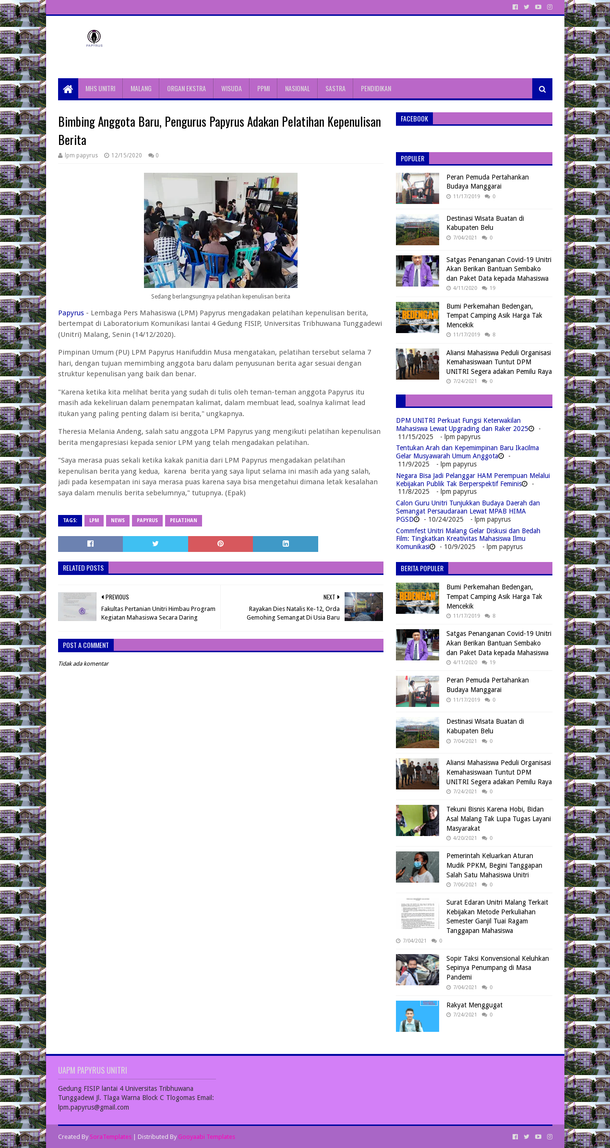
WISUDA (231, 88)
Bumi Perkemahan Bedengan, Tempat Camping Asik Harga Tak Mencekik (494, 315)
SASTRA (335, 88)
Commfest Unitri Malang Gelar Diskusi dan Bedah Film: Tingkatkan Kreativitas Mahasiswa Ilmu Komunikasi (468, 539)
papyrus (147, 520)
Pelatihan (183, 520)
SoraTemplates (111, 1136)
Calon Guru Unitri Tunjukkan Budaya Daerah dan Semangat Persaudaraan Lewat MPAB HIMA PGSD (468, 511)
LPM (94, 520)
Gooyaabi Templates (206, 1136)
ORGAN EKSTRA (186, 88)
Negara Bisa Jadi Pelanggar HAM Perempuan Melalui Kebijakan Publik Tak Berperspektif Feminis (473, 480)
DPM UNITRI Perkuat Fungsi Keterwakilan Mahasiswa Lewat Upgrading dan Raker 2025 (462, 424)
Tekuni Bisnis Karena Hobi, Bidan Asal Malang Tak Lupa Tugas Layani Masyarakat (498, 818)
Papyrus (71, 313)
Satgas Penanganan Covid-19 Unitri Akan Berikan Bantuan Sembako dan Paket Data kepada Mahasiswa (498, 269)
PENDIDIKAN (376, 88)
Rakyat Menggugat (474, 1005)
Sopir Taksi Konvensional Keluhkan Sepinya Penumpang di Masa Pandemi (497, 968)
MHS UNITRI (100, 88)
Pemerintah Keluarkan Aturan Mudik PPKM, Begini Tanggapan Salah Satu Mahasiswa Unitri (494, 865)
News (118, 520)
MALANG (141, 88)
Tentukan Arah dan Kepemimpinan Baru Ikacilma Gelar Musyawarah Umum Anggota (467, 452)
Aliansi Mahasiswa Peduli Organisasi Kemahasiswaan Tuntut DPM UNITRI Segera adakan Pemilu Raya (499, 362)
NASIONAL (297, 88)
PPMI (263, 88)
